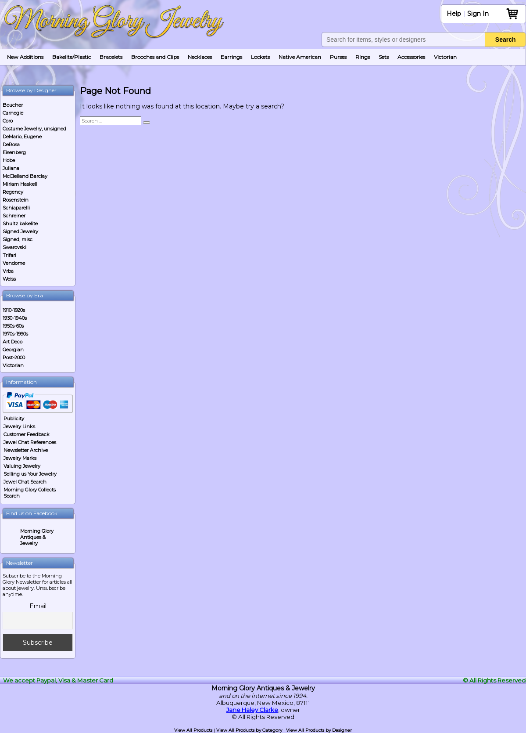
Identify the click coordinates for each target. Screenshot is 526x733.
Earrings (231, 57)
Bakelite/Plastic (71, 57)
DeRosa (11, 144)
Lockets (260, 57)
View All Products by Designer (319, 730)
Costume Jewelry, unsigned (34, 129)
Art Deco (12, 342)
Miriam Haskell (20, 184)
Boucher (13, 105)
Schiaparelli (16, 208)
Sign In (478, 14)
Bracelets (111, 57)
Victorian (445, 57)
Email (38, 606)
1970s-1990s (15, 334)
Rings (362, 57)
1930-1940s (15, 318)
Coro (8, 121)
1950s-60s (13, 326)
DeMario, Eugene (22, 137)
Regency (13, 192)
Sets (384, 57)
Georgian (13, 350)
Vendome (14, 263)
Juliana (11, 168)
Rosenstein (16, 200)
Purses (338, 57)
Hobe (9, 160)
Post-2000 (14, 357)
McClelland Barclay (25, 176)
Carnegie (13, 113)
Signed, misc (17, 239)
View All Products (193, 730)
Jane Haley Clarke (252, 709)
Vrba (8, 271)
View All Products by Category (249, 730)
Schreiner (14, 216)
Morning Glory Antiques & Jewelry (37, 537)
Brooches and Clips (155, 57)
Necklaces (200, 57)
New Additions (25, 57)
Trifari (9, 255)
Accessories (411, 57)
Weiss (9, 279)
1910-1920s (14, 310)
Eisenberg (14, 152)
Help (454, 14)
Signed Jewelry (20, 231)
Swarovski (14, 247)
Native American (300, 57)
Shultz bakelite (20, 223)
